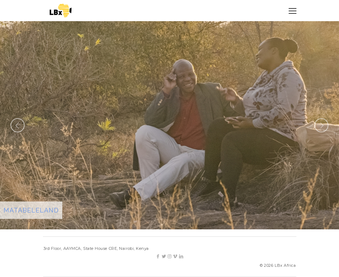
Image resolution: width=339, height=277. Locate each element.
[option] (169, 125)
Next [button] (321, 125)
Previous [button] (18, 125)
